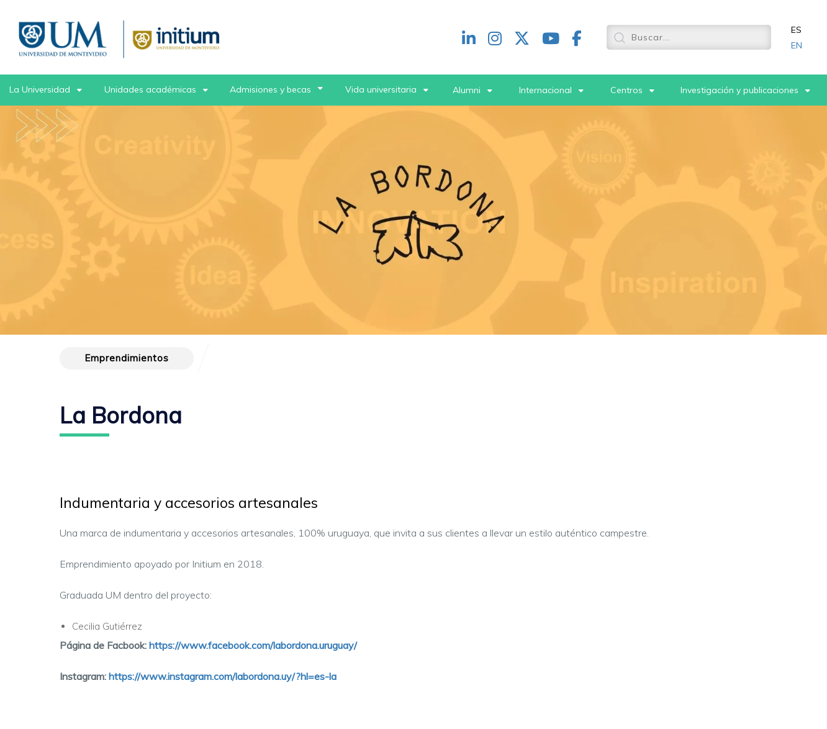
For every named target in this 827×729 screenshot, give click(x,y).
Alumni (467, 90)
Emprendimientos (126, 358)
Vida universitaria (381, 89)
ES (796, 29)
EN (796, 45)
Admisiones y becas (270, 89)
